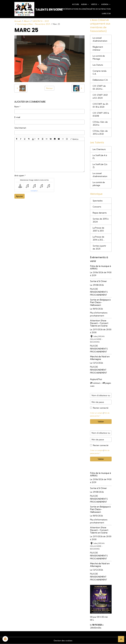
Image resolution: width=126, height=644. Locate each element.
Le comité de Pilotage (99, 57)
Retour (49, 88)
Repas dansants (100, 213)
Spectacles (98, 200)
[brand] (28, 9)
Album (84, 4)
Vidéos (94, 4)
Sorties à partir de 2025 (99, 247)
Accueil (75, 4)
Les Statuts (98, 65)
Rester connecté (100, 408)
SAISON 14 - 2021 (40, 21)
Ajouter (19, 196)
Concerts (97, 206)
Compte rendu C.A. (99, 72)
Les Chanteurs (99, 149)
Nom (16, 106)
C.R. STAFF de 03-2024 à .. (99, 87)
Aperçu (74, 139)
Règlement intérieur (98, 48)
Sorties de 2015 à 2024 (100, 220)
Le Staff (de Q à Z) (100, 165)
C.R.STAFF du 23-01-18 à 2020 (101, 105)
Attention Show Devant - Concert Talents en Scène (99, 323)
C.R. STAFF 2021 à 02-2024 (100, 96)
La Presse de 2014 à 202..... (99, 238)
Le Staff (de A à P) (100, 156)
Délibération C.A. (100, 80)
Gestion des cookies (63, 640)
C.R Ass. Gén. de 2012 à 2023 (100, 132)
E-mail (17, 117)
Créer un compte (96, 413)
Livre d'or (106, 13)
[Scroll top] (121, 639)
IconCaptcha (34, 190)
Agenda (105, 4)
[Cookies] (5, 639)
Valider (101, 421)
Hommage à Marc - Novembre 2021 (33, 24)
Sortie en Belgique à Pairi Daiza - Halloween (100, 302)
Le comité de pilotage (99, 183)
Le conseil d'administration (100, 39)
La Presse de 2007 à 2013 (98, 229)
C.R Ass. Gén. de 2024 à (100, 123)
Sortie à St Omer (98, 281)
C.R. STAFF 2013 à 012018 (101, 114)
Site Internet (20, 128)
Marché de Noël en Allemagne (100, 357)
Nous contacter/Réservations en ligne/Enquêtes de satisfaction (80, 9)
